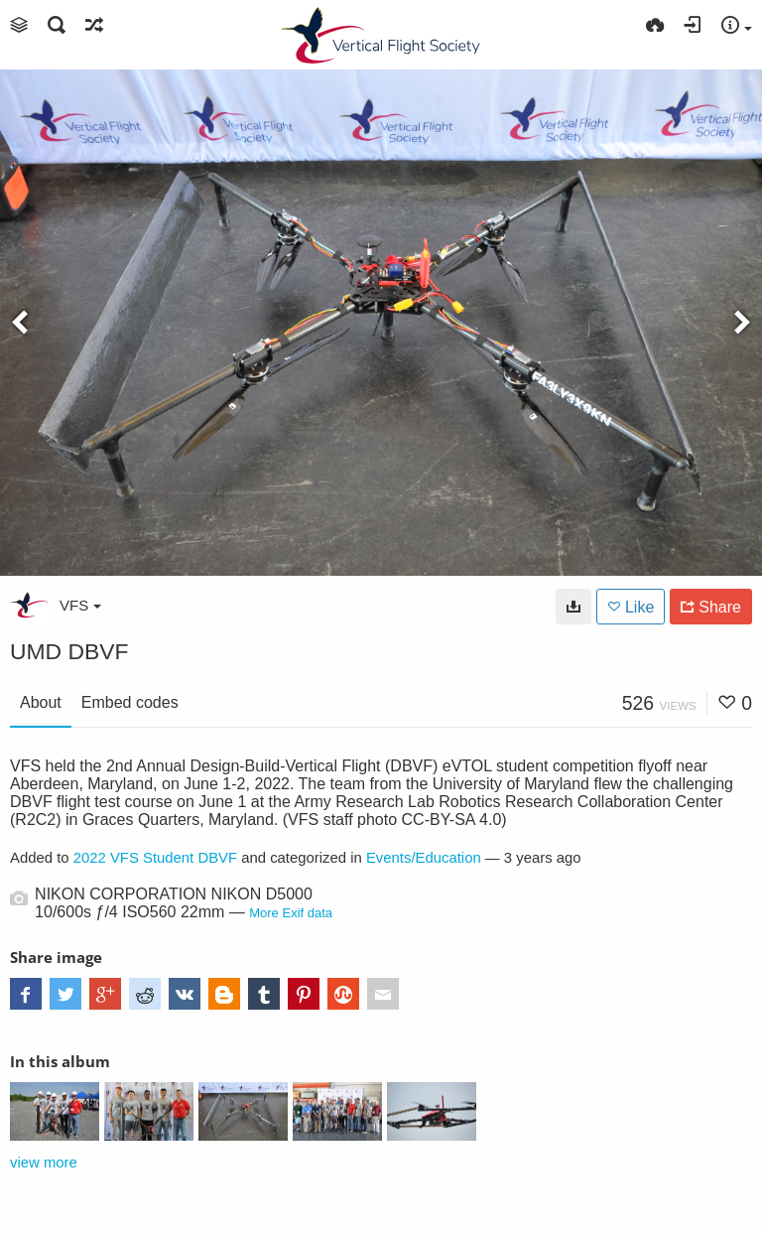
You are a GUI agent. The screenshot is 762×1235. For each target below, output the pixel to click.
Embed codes (130, 702)
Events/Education (423, 858)
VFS (80, 605)
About (41, 702)
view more (43, 1162)
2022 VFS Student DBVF (155, 858)
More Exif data (290, 912)
